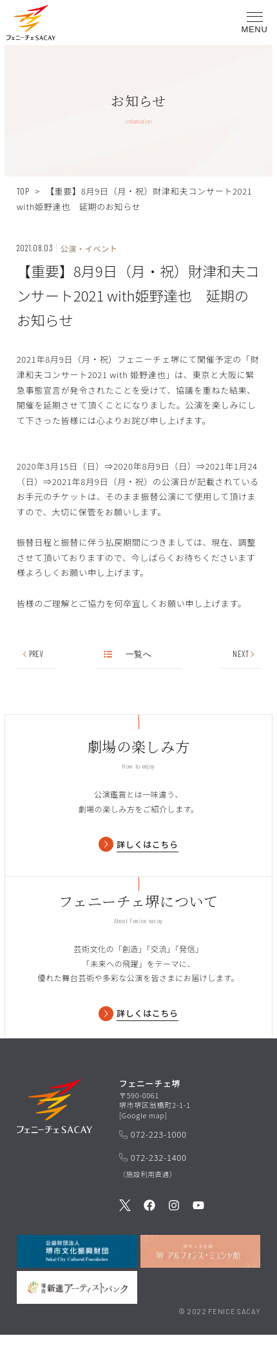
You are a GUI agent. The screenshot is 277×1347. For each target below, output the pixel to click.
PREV (32, 654)
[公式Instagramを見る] (174, 1218)
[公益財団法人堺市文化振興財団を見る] (77, 1263)
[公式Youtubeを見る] (198, 1218)
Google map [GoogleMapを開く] (144, 1127)
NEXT (244, 654)
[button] (30, 25)
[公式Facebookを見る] (149, 1218)
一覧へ (127, 654)
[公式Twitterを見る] (125, 1218)
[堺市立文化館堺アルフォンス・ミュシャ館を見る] (200, 1263)
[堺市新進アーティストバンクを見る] (77, 1299)
